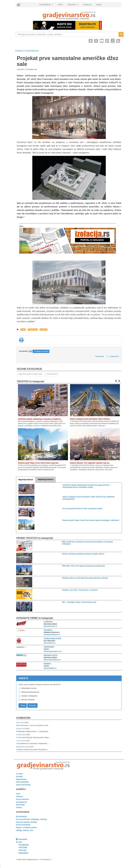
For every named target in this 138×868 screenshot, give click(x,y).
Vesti (18, 794)
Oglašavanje (21, 779)
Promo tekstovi (22, 799)
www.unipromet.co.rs (53, 651)
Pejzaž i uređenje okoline (26, 828)
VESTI (60, 5)
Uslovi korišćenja (23, 785)
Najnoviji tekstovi (25, 480)
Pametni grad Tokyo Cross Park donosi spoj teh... (39, 463)
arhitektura (32, 330)
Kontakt (19, 776)
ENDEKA (47, 664)
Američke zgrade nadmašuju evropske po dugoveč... (40, 419)
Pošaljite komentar (41, 351)
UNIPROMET (49, 647)
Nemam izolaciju (27, 700)
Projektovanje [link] (52, 374)
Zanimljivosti (33, 50)
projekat (43, 330)
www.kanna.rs (49, 643)
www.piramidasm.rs (52, 635)
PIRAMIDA (48, 630)
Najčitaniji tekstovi (45, 479)
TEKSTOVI (73, 5)
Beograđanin (21, 747)
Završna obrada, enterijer (26, 822)
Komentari (23, 718)
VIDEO (98, 5)
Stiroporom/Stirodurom (30, 692)
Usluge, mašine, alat (24, 830)
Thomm (19, 741)
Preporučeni (114, 356)
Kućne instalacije (23, 825)
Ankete (19, 808)
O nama (19, 774)
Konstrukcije (21, 816)
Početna (19, 50)
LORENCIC (48, 622)
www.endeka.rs (50, 668)
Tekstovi (19, 796)
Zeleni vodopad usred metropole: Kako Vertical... (90, 419)
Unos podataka (22, 782)
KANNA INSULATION (52, 639)
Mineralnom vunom (28, 688)
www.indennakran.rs (52, 660)
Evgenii (19, 728)
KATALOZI (87, 5)
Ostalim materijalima (29, 696)
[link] (69, 15)
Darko (18, 722)
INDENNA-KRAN (50, 655)
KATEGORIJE (46, 5)
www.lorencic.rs (50, 626)
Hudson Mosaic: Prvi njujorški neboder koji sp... (90, 463)
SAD (23, 330)
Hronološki (99, 356)
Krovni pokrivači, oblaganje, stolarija (31, 819)
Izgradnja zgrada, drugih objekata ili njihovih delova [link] (31, 374)
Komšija (19, 734)
